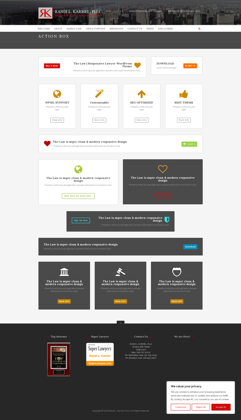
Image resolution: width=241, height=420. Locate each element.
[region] (201, 397)
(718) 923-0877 (192, 11)
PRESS (150, 29)
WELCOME (44, 29)
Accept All (221, 407)
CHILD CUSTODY (95, 29)
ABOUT (58, 29)
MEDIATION (116, 29)
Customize (180, 407)
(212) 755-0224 (155, 11)
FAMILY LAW (74, 29)
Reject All (201, 407)
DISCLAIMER (165, 29)
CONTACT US (134, 29)
